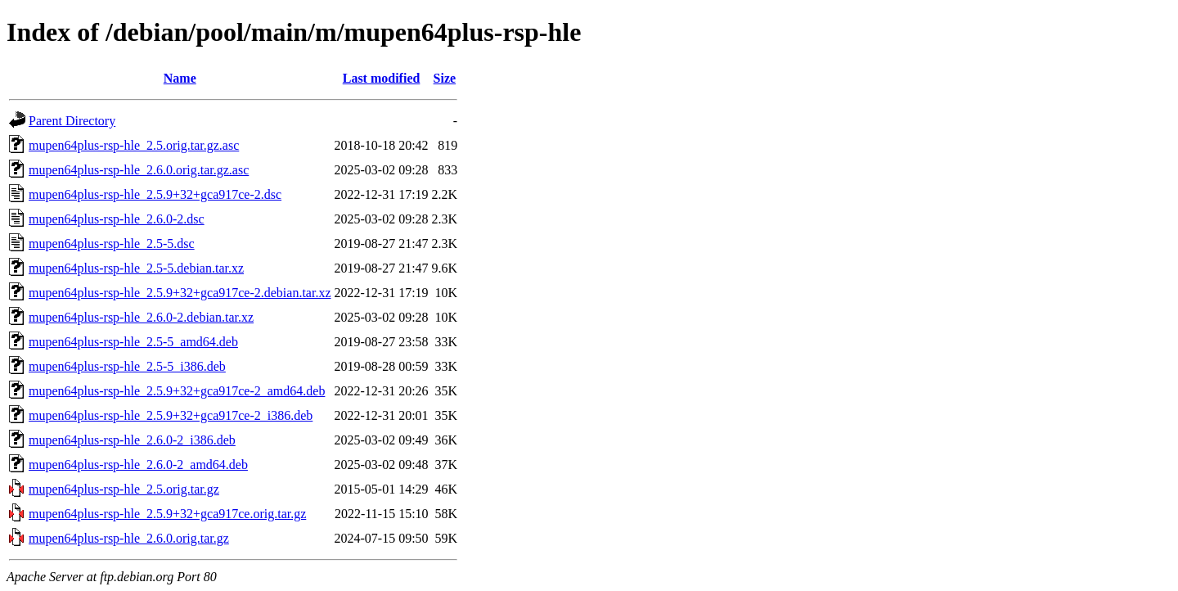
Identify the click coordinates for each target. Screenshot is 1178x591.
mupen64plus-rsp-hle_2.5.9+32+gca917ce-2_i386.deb (170, 415)
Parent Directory (72, 121)
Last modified (381, 78)
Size (445, 78)
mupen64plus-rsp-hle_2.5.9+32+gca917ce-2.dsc (155, 194)
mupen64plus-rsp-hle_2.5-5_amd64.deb (133, 342)
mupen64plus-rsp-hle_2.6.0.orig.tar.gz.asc (139, 170)
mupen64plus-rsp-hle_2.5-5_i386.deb (127, 366)
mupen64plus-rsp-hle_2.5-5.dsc (112, 243)
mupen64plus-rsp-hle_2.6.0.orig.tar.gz (129, 538)
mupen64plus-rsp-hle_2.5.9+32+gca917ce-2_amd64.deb (177, 391)
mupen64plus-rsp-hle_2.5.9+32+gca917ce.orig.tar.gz (167, 514)
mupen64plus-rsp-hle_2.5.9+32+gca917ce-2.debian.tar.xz (180, 293)
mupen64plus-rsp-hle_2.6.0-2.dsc (117, 219)
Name (180, 78)
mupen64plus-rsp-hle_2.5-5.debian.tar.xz (136, 268)
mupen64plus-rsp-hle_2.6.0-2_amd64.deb (138, 464)
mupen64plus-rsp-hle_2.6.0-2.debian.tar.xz (141, 317)
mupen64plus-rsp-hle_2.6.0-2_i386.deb (132, 440)
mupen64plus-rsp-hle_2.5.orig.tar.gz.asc (134, 145)
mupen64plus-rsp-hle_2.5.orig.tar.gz (124, 489)
